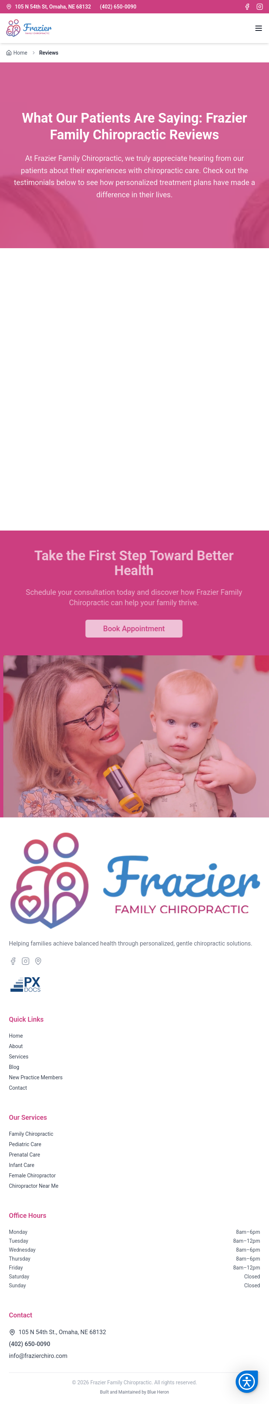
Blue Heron (158, 1392)
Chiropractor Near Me (34, 1186)
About (16, 1046)
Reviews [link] (49, 53)
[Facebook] (247, 6)
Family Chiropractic (31, 1134)
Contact (18, 1088)
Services (19, 1057)
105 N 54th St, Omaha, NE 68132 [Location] (48, 7)
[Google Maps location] (38, 961)
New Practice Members (36, 1077)
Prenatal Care (24, 1155)
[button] (247, 1382)
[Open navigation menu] (258, 28)
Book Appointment (127, 628)
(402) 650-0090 (118, 7)
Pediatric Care (25, 1144)
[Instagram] (259, 6)
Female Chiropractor (32, 1175)
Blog (14, 1067)
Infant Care (21, 1165)
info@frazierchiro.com (38, 1355)
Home (16, 1036)
